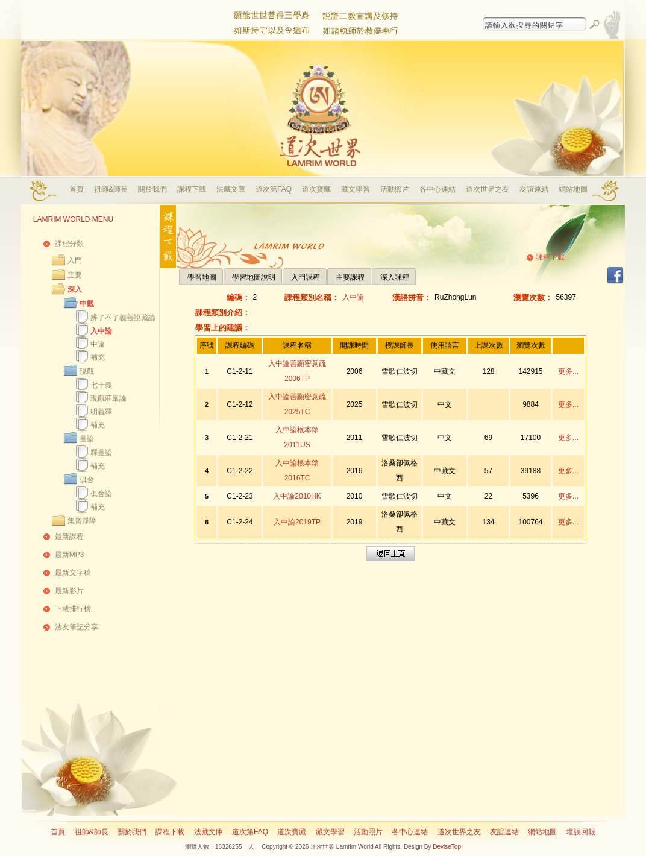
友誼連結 (533, 189)
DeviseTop (447, 846)
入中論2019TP (297, 522)
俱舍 (87, 480)
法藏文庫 (230, 189)
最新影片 (69, 591)
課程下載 (191, 189)
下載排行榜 (73, 609)
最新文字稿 (73, 572)
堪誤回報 (580, 832)
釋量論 (101, 452)
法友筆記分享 (76, 627)
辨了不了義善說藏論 (122, 317)
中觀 (87, 304)
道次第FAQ (274, 189)
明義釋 (101, 412)
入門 (74, 260)
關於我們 (152, 189)
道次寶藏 (316, 189)
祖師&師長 (111, 189)
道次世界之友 (487, 189)
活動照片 (394, 189)
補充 (97, 357)
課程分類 (69, 243)
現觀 (87, 371)
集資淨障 (81, 521)
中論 (97, 344)
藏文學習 (355, 189)
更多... (568, 371)
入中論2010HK (297, 496)
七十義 (101, 385)
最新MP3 (69, 554)
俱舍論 (101, 493)
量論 (87, 439)
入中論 (101, 331)
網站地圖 (573, 189)
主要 (74, 275)
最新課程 (69, 536)
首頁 (76, 189)
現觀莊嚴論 (108, 398)
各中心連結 (437, 189)
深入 (74, 289)
